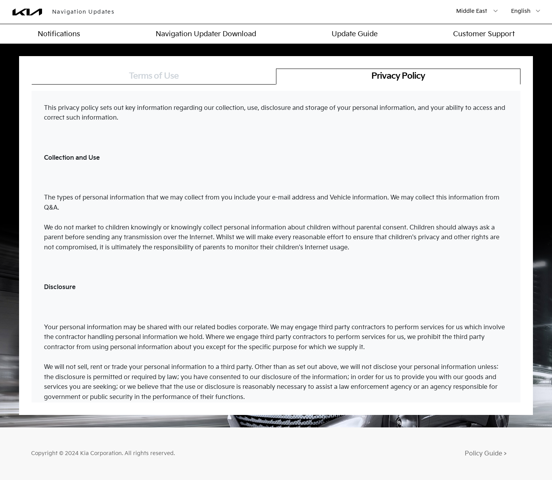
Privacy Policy (398, 76)
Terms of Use (154, 76)
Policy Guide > (485, 453)
